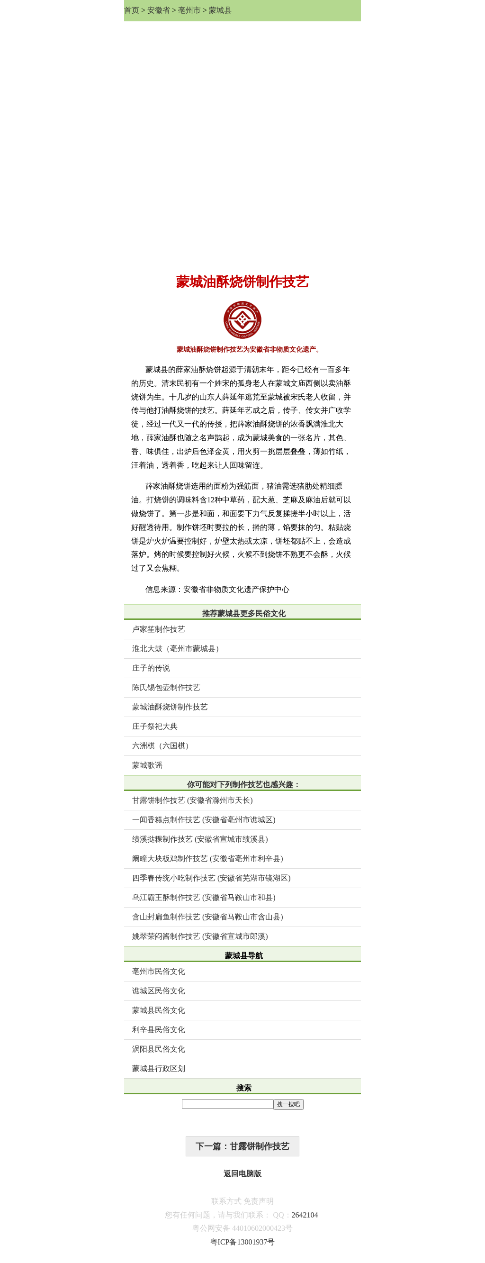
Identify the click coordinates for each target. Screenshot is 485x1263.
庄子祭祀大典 (155, 726)
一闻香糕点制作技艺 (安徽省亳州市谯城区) (204, 820)
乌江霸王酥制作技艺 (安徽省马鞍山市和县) (204, 897)
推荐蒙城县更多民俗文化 (244, 613)
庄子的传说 (151, 668)
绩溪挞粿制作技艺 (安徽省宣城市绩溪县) (200, 839)
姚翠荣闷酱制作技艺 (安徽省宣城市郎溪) (200, 936)
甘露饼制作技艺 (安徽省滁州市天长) (192, 800)
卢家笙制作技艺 (158, 629)
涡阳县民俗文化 (158, 1049)
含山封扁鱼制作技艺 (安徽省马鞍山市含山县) (207, 917)
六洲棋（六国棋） (162, 746)
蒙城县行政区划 (158, 1068)
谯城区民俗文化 (158, 991)
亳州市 (189, 10)
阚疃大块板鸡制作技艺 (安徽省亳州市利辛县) (207, 858)
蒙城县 (220, 10)
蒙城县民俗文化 (158, 1010)
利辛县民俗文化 (158, 1030)
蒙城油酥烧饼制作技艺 (170, 707)
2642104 (305, 1215)
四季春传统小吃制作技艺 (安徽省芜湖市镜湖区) (211, 878)
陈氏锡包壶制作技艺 (166, 687)
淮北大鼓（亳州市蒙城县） (177, 649)
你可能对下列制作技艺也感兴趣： (244, 785)
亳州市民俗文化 (158, 971)
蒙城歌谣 (147, 765)
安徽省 (158, 10)
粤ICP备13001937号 (242, 1242)
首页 (131, 10)
